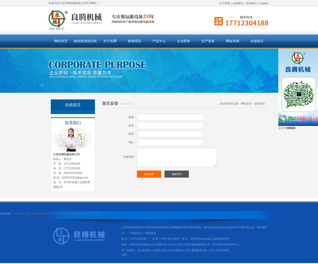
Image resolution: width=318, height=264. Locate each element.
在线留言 (238, 3)
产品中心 (159, 41)
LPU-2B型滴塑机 (219, 250)
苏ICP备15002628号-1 (225, 244)
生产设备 (208, 41)
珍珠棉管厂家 (20, 213)
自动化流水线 (212, 227)
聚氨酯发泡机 (180, 227)
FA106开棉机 (74, 213)
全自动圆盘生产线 (178, 250)
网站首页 (61, 41)
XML (124, 254)
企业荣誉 (183, 41)
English (264, 3)
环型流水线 (90, 213)
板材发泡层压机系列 (85, 43)
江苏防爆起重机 (39, 213)
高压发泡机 (162, 227)
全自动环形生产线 (232, 227)
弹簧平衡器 (57, 213)
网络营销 (232, 41)
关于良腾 (224, 3)
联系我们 (251, 3)
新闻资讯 (134, 41)
